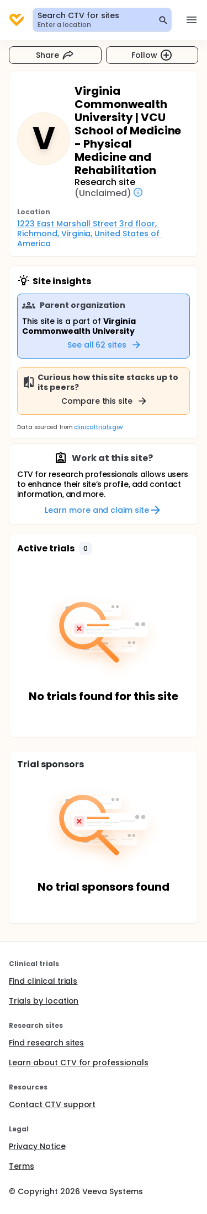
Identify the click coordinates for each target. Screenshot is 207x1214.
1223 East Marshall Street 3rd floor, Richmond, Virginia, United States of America (89, 233)
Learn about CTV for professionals (78, 1062)
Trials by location (43, 1000)
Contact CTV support (52, 1104)
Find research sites (46, 1042)
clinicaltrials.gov (98, 427)
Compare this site (104, 401)
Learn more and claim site (103, 510)
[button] (85, 548)
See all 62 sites (104, 344)
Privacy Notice (37, 1146)
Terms (21, 1166)
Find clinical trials (43, 981)
